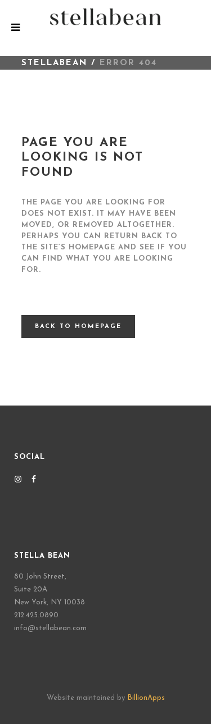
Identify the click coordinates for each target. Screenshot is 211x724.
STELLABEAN (54, 63)
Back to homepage (78, 327)
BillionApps (146, 698)
